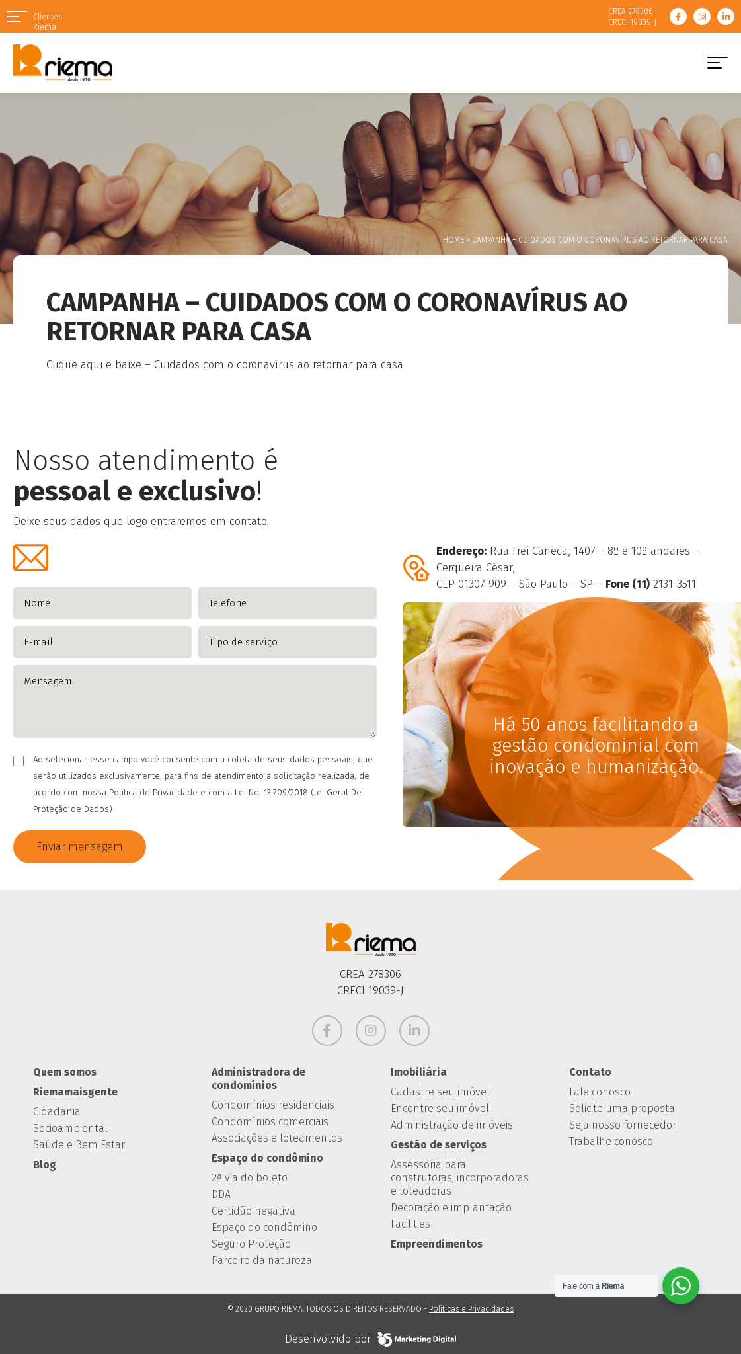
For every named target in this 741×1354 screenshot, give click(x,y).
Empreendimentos (437, 1244)
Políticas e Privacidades (471, 1309)
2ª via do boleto (250, 1178)
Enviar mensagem (79, 846)
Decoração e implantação (451, 1207)
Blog (44, 1164)
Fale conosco (600, 1092)
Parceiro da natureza (262, 1260)
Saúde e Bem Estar (79, 1144)
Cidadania (57, 1111)
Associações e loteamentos (277, 1138)
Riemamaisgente (75, 1092)
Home (453, 240)
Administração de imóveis (452, 1125)
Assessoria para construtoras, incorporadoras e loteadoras (460, 1177)
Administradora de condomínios (258, 1079)
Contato (590, 1072)
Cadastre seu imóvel (440, 1092)
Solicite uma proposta (622, 1108)
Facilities (410, 1224)
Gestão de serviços (439, 1144)
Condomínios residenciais (273, 1105)
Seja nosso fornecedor (622, 1125)
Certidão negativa (253, 1211)
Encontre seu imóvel (440, 1108)
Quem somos (65, 1072)
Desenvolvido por (370, 1339)
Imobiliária (419, 1072)
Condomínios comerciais (270, 1121)
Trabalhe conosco (611, 1141)
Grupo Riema (62, 63)
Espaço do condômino (267, 1158)
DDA (221, 1194)
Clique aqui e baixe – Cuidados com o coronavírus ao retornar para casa (224, 365)
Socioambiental (70, 1128)
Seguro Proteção (251, 1244)
